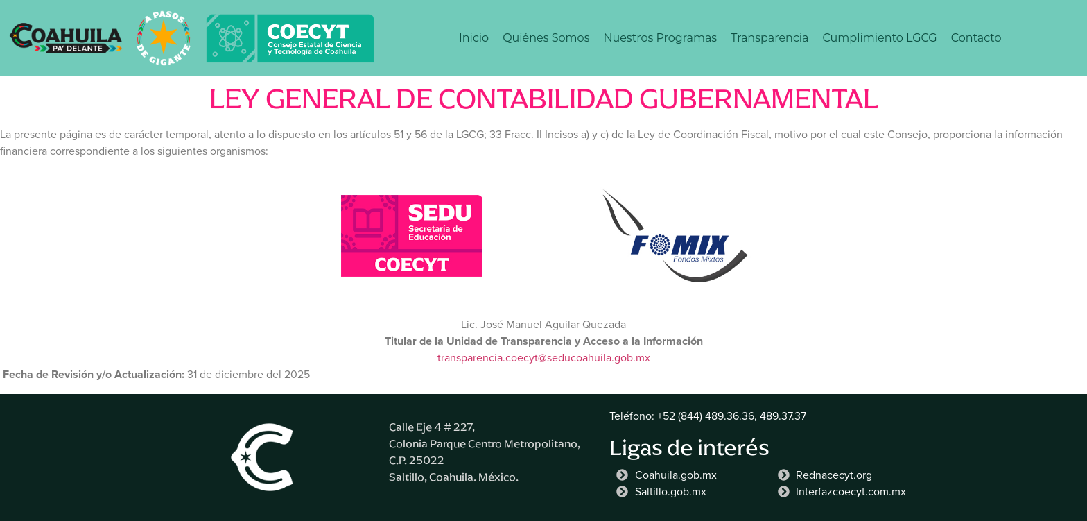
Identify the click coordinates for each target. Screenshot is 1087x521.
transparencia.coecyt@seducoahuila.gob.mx (543, 358)
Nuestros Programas (660, 37)
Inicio (474, 37)
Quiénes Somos (546, 37)
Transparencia (769, 37)
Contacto (976, 37)
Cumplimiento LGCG (880, 37)
